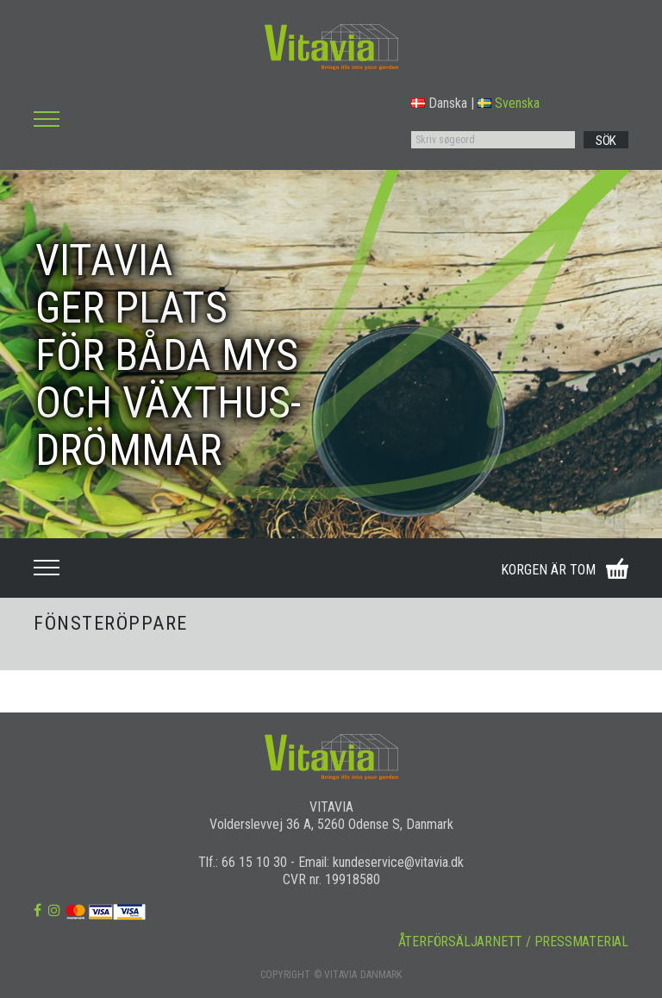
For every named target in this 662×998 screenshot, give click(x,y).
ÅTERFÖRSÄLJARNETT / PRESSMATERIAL (513, 941)
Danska (439, 103)
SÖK (606, 140)
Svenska (509, 103)
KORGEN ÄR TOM (548, 570)
